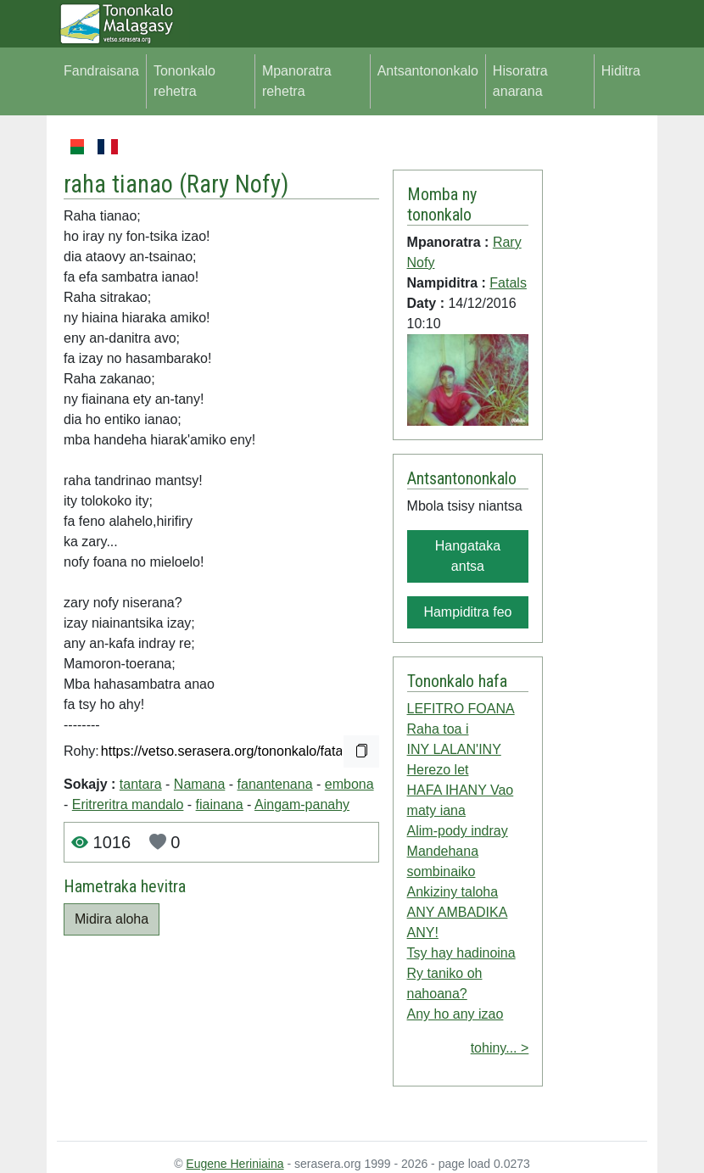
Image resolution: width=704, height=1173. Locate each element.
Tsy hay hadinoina (461, 953)
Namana (199, 784)
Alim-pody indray (457, 831)
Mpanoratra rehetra (297, 81)
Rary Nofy (234, 184)
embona (349, 784)
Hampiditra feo (467, 612)
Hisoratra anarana (520, 81)
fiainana (219, 804)
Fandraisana (101, 71)
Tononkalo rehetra (184, 81)
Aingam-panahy (301, 804)
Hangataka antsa (467, 556)
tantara (141, 784)
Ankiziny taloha (453, 892)
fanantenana (275, 784)
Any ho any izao (455, 1014)
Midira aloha (111, 919)
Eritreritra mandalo (128, 804)
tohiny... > (500, 1048)
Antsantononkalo (427, 71)
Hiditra (620, 71)
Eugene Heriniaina (234, 1163)
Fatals (508, 283)
